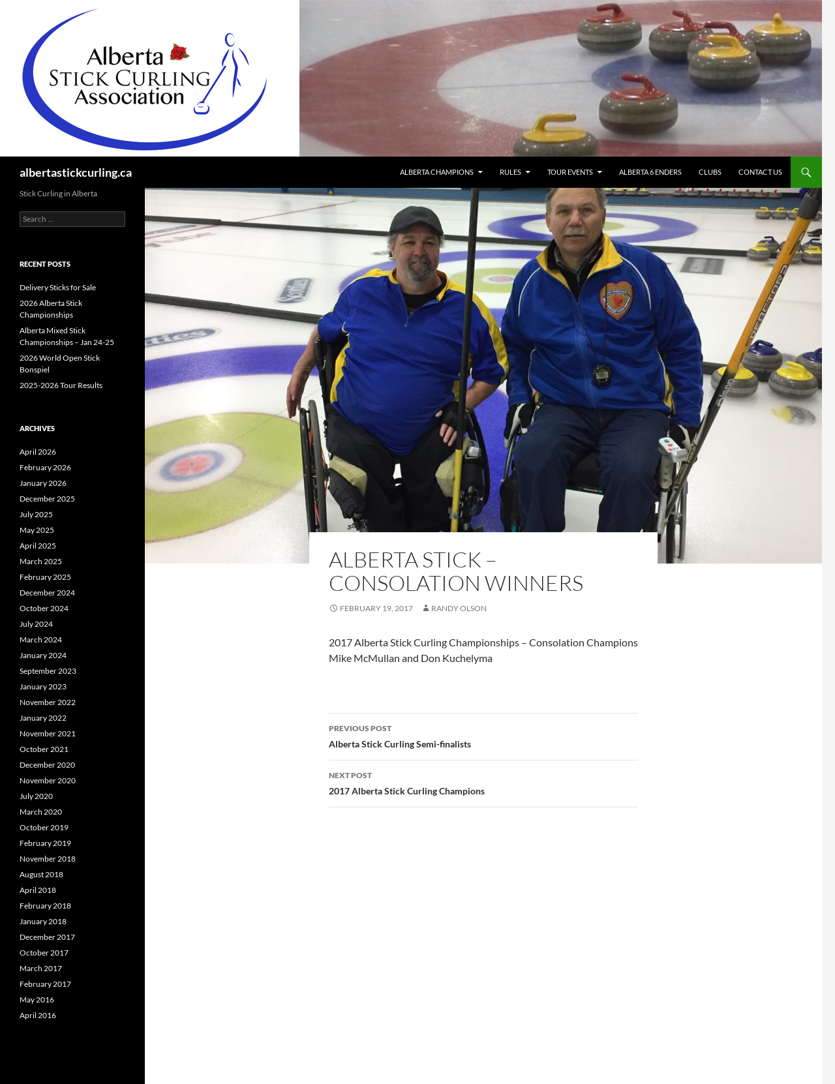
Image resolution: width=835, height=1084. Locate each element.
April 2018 (38, 890)
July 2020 (36, 796)
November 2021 (48, 733)
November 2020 (48, 780)
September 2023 (48, 671)
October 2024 (44, 608)
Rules (510, 172)
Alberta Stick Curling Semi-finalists (483, 735)
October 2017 (44, 952)
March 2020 (41, 812)
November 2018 (48, 859)
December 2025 (47, 499)
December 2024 (47, 592)
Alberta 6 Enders (650, 172)
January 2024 (43, 655)
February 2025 (45, 577)
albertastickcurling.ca (76, 172)
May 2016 (37, 999)
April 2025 (38, 545)
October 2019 (44, 827)
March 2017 (41, 968)
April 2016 (38, 1015)
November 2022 (48, 702)
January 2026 (43, 483)
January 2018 (43, 921)
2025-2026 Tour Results (61, 385)
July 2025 (36, 514)
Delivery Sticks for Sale (58, 287)
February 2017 (45, 984)
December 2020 (47, 765)
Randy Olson (459, 608)
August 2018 (41, 874)
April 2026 (38, 452)
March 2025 (41, 561)
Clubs (710, 172)
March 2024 (41, 639)
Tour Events (570, 172)
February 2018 (45, 906)
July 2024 (36, 624)
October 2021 (44, 749)
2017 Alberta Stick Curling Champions (483, 782)
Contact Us (760, 172)
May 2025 (37, 530)
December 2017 (47, 937)
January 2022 (43, 718)
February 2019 (45, 843)
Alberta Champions (437, 172)
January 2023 (43, 686)
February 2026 (45, 467)
